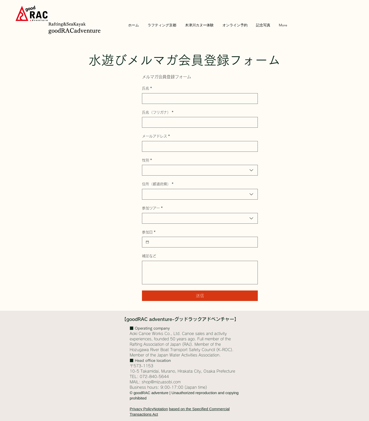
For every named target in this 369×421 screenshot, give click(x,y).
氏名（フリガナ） (157, 112)
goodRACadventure (74, 31)
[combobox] (200, 170)
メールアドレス (156, 136)
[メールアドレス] (198, 146)
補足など (149, 256)
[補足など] (200, 272)
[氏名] (198, 98)
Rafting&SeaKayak (67, 24)
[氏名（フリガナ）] (198, 122)
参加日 (149, 232)
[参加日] (147, 242)
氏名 (147, 88)
